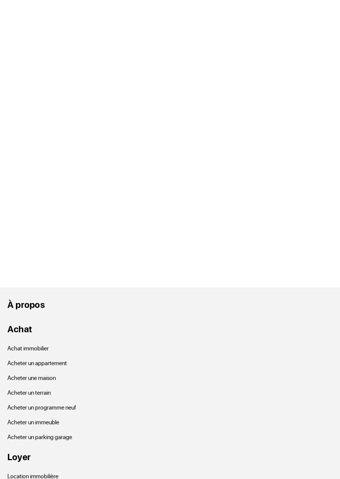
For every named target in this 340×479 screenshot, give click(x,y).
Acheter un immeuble (33, 422)
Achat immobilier (28, 348)
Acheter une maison (31, 377)
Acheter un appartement (37, 363)
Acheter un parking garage (39, 437)
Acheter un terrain (29, 392)
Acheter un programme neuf (41, 407)
